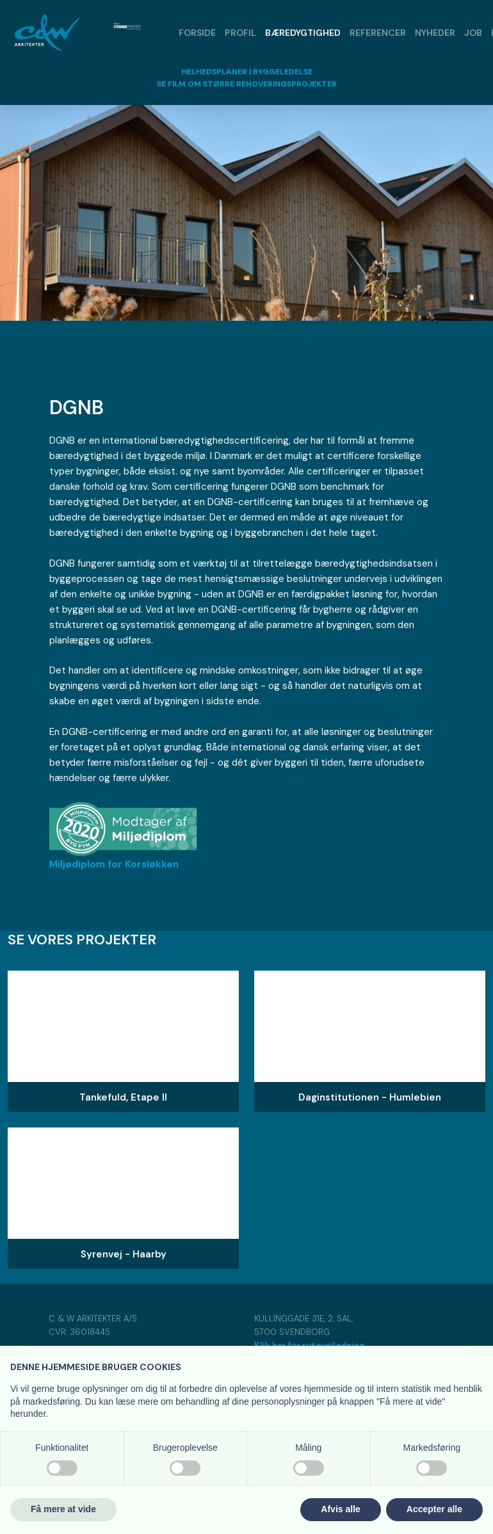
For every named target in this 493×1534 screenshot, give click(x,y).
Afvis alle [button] (340, 1509)
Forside (197, 32)
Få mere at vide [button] (63, 1509)
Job (473, 32)
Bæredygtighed (303, 32)
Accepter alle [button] (434, 1509)
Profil (240, 32)
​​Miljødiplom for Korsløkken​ (114, 864)
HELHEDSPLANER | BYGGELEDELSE (246, 72)
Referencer (378, 32)
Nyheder (435, 32)
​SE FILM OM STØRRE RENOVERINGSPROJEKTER (247, 84)
